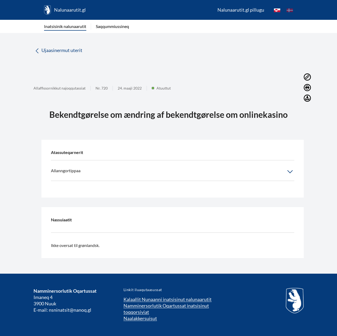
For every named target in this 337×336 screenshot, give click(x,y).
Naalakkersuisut (140, 318)
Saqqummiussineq (112, 26)
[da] (290, 10)
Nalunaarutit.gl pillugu (240, 10)
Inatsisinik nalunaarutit (65, 26)
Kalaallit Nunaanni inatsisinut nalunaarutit (168, 299)
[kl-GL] (277, 10)
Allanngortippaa (172, 171)
